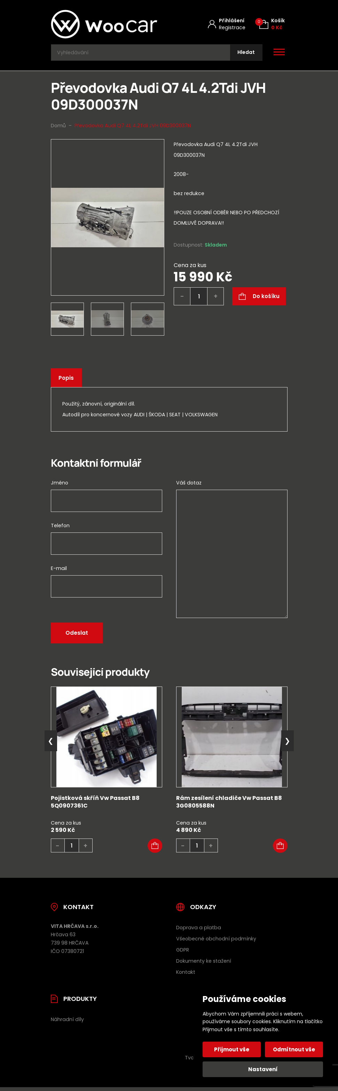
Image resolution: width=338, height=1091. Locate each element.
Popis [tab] (67, 381)
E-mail (59, 571)
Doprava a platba (198, 930)
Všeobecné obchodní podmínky (216, 941)
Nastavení (263, 1069)
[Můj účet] (226, 24)
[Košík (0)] (272, 24)
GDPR (182, 952)
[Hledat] (244, 54)
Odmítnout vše (293, 1049)
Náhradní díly (67, 1022)
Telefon (60, 528)
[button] (155, 849)
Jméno (59, 485)
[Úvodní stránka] (104, 24)
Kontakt (185, 975)
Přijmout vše (232, 1049)
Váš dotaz (189, 485)
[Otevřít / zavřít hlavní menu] (279, 54)
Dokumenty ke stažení (203, 964)
